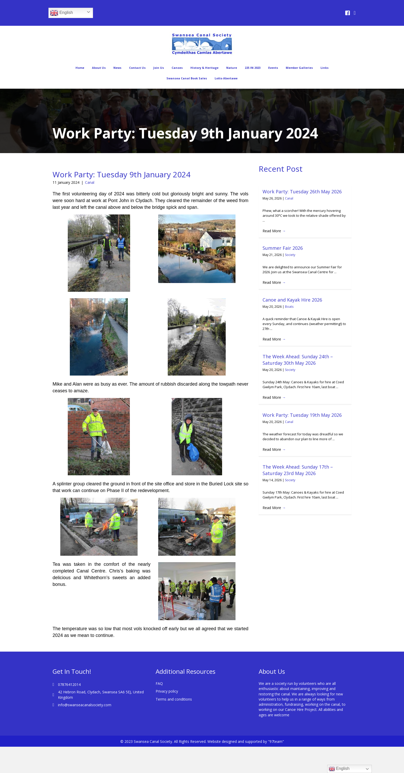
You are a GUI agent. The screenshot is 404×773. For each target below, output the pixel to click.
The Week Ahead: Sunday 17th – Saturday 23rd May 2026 (298, 470)
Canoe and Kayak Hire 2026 (292, 300)
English (61, 13)
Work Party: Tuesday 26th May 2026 (302, 191)
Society (290, 255)
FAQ (159, 683)
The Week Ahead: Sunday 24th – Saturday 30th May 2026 (298, 359)
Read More (274, 230)
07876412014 (69, 684)
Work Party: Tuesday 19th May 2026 (302, 415)
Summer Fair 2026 (283, 248)
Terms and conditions (174, 699)
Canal (89, 182)
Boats (289, 306)
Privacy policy (167, 691)
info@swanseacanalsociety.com (84, 704)
